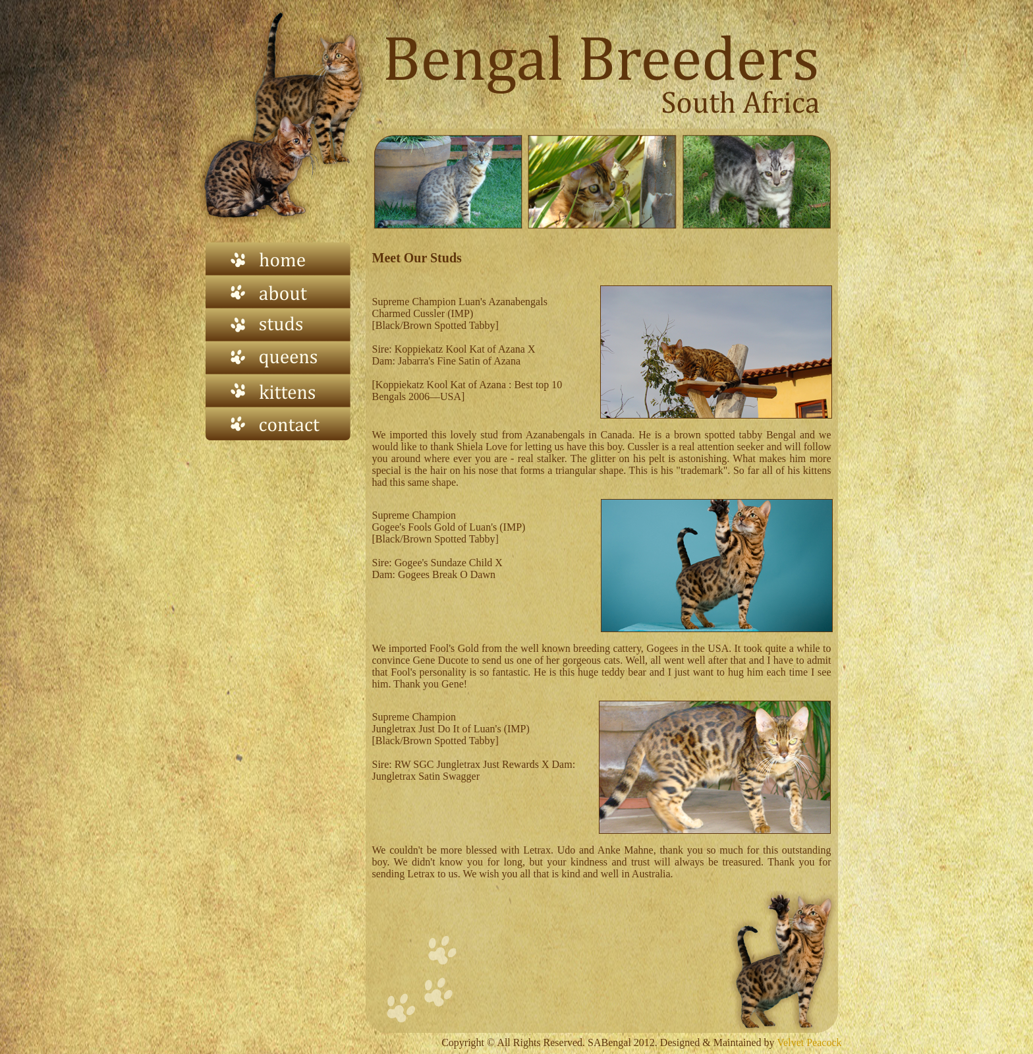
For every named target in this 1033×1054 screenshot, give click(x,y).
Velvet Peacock (808, 1042)
